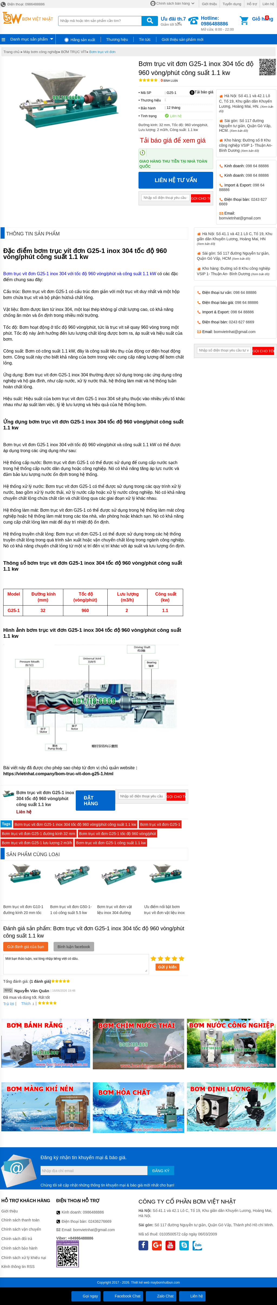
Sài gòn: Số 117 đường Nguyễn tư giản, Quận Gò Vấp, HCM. (245, 126)
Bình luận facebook (74, 947)
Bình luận (169, 80)
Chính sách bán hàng (173, 3)
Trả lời (8, 1004)
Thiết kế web (140, 1282)
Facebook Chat (123, 1296)
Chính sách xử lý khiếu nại (23, 1257)
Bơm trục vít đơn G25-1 (160, 824)
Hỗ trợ (252, 4)
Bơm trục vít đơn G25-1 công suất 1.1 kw (111, 843)
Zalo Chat (161, 1296)
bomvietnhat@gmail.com (240, 218)
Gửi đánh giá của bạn (25, 947)
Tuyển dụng (232, 4)
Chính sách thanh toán (20, 1220)
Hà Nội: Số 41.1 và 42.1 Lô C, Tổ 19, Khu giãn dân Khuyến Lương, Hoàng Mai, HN (234, 238)
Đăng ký (160, 1171)
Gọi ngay (86, 1296)
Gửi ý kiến (167, 967)
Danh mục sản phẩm (29, 39)
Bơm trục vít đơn (102, 52)
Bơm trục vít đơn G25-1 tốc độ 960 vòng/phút (117, 833)
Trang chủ (11, 52)
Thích (24, 1003)
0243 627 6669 (241, 322)
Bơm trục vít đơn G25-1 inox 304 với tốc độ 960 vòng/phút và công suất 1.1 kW (79, 273)
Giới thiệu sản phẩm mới (182, 39)
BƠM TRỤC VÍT (73, 52)
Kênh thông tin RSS (18, 1266)
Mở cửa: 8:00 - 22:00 (220, 23)
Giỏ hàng (262, 19)
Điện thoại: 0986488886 (22, 4)
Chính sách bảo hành (19, 1248)
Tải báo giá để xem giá (173, 140)
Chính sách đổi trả (16, 1239)
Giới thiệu (209, 4)
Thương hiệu (117, 39)
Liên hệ (268, 4)
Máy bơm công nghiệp (40, 52)
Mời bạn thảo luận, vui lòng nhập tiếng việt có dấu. (76, 964)
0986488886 (93, 1212)
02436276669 (99, 1221)
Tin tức (145, 39)
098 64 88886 (257, 166)
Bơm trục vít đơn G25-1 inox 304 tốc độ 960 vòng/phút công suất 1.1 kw (75, 824)
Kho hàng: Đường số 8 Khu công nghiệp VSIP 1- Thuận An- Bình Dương (245, 145)
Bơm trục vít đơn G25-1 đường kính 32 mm (38, 833)
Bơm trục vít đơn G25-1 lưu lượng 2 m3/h (37, 843)
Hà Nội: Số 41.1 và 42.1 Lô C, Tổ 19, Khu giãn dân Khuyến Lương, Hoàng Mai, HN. (246, 103)
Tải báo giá (201, 92)
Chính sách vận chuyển (21, 1229)
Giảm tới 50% (173, 21)
